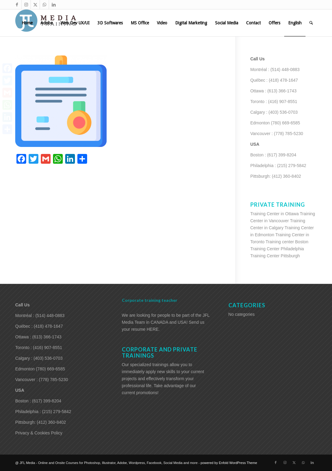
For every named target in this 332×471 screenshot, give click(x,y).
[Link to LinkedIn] (53, 4)
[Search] (311, 22)
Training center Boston (287, 241)
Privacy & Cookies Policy (38, 432)
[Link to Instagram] (26, 4)
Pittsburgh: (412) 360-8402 (275, 176)
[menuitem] (27, 22)
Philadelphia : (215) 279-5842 (278, 165)
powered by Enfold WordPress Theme (229, 463)
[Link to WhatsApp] (44, 4)
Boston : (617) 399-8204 (273, 154)
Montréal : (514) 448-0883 (275, 69)
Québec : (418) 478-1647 (274, 80)
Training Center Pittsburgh (275, 255)
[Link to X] (35, 4)
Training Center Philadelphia (277, 248)
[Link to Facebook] (16, 4)
